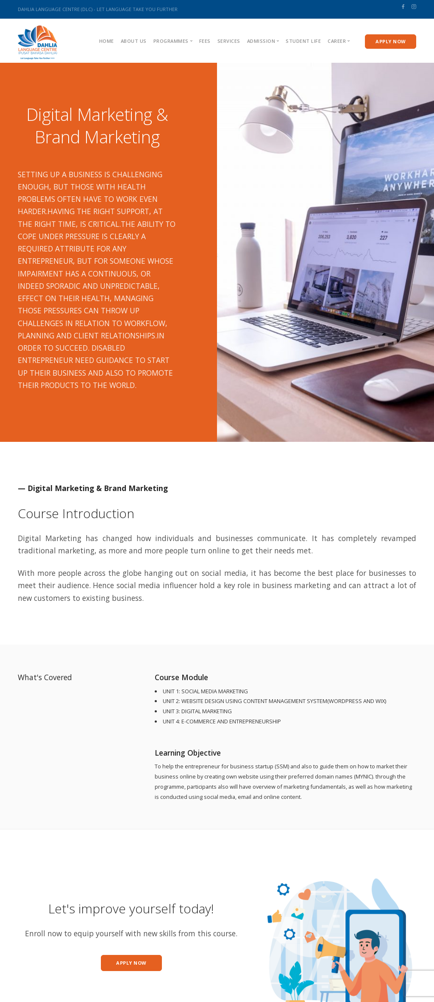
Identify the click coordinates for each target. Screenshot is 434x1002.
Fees (205, 41)
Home (106, 41)
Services (228, 41)
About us (134, 41)
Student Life (303, 41)
